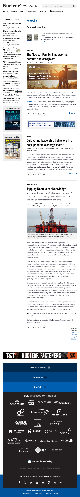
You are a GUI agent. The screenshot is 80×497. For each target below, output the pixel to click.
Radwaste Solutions (52, 204)
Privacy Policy (26, 493)
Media (56, 493)
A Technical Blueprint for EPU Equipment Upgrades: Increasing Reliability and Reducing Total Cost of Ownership (12, 54)
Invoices (48, 493)
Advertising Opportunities (28, 476)
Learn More (44, 42)
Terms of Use (39, 493)
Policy (29, 136)
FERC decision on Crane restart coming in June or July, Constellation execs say (11, 40)
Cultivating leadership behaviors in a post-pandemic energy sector (49, 142)
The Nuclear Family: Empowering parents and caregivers (47, 56)
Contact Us (56, 476)
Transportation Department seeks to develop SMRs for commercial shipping (10, 74)
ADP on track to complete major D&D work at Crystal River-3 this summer (12, 64)
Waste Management (33, 185)
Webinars (30, 50)
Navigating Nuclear (45, 476)
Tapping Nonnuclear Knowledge (46, 188)
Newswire (32, 20)
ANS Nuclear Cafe (52, 148)
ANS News (49, 63)
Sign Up (22, 11)
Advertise (43, 11)
